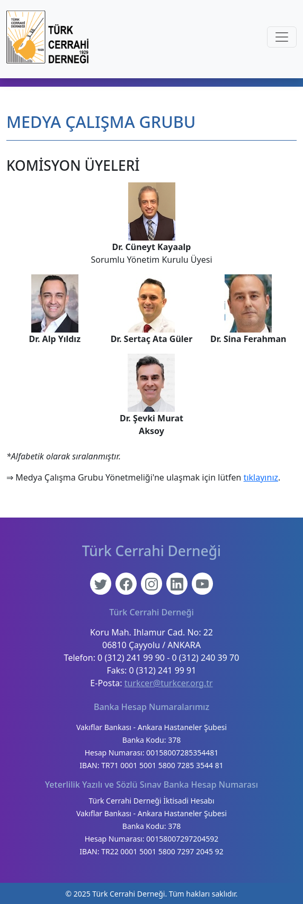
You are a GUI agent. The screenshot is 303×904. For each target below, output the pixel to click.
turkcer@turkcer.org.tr (168, 683)
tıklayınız (261, 477)
